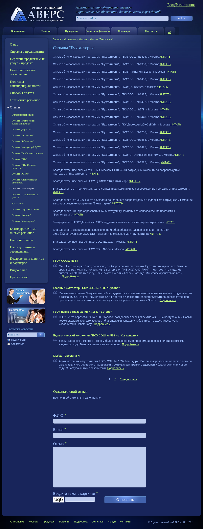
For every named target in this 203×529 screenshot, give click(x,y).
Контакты (151, 30)
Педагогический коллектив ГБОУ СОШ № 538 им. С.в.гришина (95, 335)
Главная (57, 39)
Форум (112, 521)
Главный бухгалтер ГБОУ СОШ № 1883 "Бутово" (86, 288)
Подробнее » (70, 276)
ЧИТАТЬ (165, 56)
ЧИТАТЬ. (93, 173)
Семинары (124, 30)
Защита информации (98, 30)
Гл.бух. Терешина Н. (66, 355)
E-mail (58, 430)
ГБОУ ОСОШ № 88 (65, 260)
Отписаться (17, 344)
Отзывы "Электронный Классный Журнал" (23, 122)
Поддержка (81, 521)
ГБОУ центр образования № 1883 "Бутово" (82, 311)
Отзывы (83, 39)
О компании (18, 30)
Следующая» (128, 379)
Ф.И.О (58, 416)
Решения (64, 521)
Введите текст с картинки (74, 494)
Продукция (71, 30)
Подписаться (18, 339)
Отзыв (58, 444)
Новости (45, 30)
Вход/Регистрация (181, 5)
